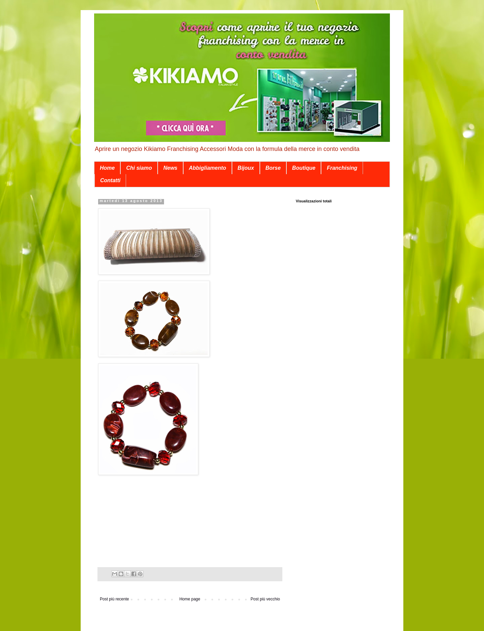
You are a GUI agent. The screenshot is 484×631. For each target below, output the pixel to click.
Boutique (303, 168)
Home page (189, 599)
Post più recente (114, 599)
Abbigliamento (207, 168)
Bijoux (246, 168)
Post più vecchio (265, 599)
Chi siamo (139, 168)
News (170, 168)
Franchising (342, 168)
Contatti (110, 180)
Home (107, 168)
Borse (273, 168)
